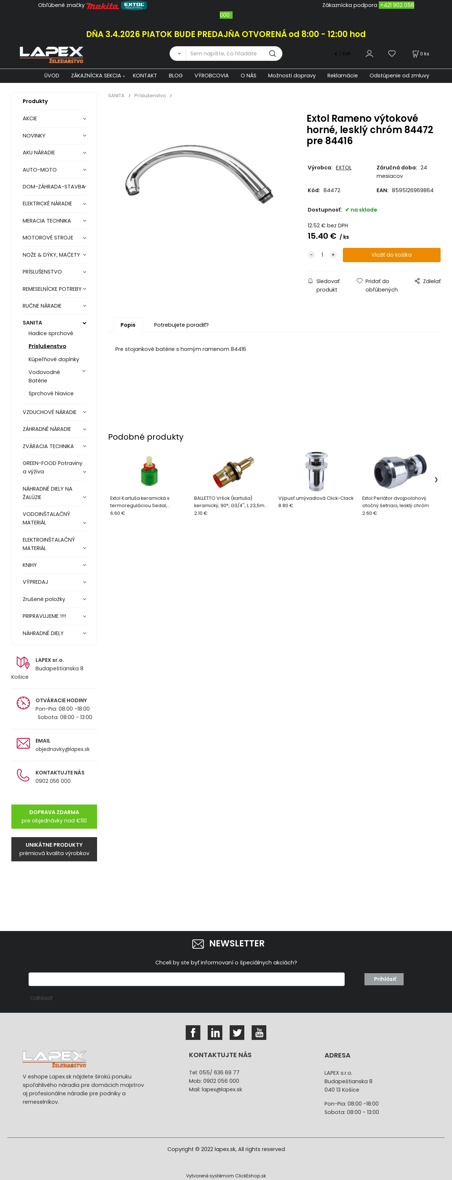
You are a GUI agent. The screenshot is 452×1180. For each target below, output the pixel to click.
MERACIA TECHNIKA (47, 220)
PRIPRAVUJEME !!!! (44, 616)
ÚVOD (51, 75)
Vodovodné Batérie (44, 376)
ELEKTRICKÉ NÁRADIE (47, 203)
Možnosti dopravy (292, 75)
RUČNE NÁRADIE (42, 305)
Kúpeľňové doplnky (54, 359)
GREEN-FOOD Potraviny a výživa (52, 467)
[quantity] (322, 255)
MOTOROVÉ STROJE (48, 237)
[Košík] (420, 53)
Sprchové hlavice (51, 393)
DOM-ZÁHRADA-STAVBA (54, 186)
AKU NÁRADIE (39, 152)
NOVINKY (34, 135)
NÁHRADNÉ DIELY (43, 633)
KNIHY (30, 565)
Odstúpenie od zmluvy (399, 75)
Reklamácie (342, 75)
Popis (128, 325)
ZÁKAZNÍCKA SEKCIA (96, 75)
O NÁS (248, 75)
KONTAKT (145, 75)
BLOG (176, 75)
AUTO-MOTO (40, 169)
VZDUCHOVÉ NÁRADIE (50, 412)
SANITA (32, 322)
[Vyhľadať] (178, 53)
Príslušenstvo (47, 346)
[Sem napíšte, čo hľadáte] (234, 53)
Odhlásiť (41, 998)
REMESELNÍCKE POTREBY (52, 289)
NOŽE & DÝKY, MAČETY (51, 255)
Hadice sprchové (51, 333)
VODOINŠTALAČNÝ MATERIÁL (46, 518)
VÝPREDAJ (35, 582)
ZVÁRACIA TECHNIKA (48, 446)
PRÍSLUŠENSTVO (42, 271)
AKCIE (30, 118)
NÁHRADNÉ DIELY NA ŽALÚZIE (48, 493)
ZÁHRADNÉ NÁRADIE (47, 429)
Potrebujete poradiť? (181, 325)
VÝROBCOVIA (211, 75)
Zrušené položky (44, 599)
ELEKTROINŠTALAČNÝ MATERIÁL (49, 544)
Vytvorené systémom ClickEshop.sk (226, 1176)
